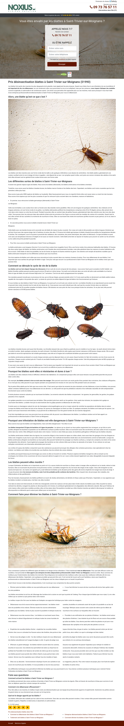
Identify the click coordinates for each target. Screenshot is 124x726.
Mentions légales (20, 723)
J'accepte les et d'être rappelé (63, 59)
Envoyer (62, 64)
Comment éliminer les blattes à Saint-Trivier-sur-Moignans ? (84, 717)
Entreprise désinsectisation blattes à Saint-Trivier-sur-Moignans (85, 714)
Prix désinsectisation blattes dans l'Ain (20, 712)
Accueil (10, 723)
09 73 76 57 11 (103, 7)
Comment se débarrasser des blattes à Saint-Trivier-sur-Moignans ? (32, 714)
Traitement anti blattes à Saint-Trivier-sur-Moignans (26, 717)
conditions (62, 59)
